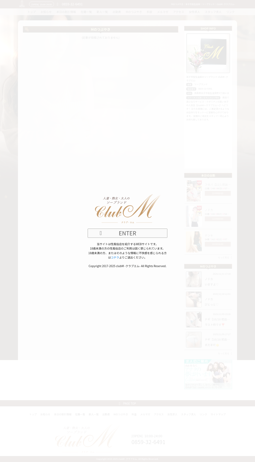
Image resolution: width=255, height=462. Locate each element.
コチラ (115, 257)
